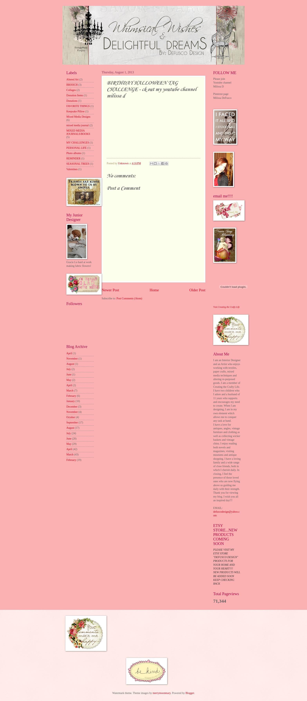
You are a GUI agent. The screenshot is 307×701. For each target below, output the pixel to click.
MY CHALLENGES (77, 142)
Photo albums (73, 153)
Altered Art (72, 79)
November (72, 358)
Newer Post (110, 290)
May (68, 380)
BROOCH (72, 84)
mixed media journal (77, 125)
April (69, 353)
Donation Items (74, 95)
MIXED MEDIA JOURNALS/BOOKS (78, 132)
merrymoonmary (162, 693)
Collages (71, 90)
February (71, 395)
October (70, 417)
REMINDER (73, 158)
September (72, 422)
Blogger (189, 693)
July (68, 369)
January (70, 401)
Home (154, 290)
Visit (226, 307)
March (69, 390)
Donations (72, 100)
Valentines (72, 169)
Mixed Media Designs (78, 116)
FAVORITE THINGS (78, 106)
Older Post (197, 290)
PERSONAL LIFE (76, 147)
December (72, 406)
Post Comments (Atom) (129, 298)
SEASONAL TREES (77, 163)
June (68, 374)
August (70, 363)
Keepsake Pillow (75, 111)
